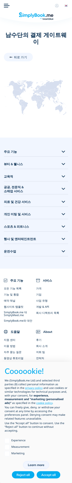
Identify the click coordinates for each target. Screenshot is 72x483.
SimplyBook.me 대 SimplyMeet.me (15, 313)
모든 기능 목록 (13, 288)
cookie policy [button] (44, 403)
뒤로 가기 (20, 57)
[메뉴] (7, 6)
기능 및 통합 (11, 294)
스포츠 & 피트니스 (16, 226)
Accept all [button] (48, 475)
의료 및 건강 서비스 (17, 202)
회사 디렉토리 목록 (47, 313)
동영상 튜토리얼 (13, 358)
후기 (38, 340)
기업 (38, 294)
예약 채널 (9, 300)
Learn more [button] (36, 465)
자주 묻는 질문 (13, 352)
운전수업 (10, 251)
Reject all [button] (23, 475)
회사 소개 (42, 346)
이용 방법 (9, 346)
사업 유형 (42, 300)
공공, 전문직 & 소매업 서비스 (14, 189)
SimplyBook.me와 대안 (18, 320)
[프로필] (57, 6)
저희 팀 (40, 352)
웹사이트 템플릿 (13, 306)
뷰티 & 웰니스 (13, 164)
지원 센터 (9, 340)
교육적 (8, 176)
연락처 (40, 358)
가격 (38, 288)
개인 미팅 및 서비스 (17, 214)
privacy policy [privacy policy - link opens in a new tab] (34, 388)
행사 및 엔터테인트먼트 (20, 239)
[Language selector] (64, 6)
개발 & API (42, 306)
